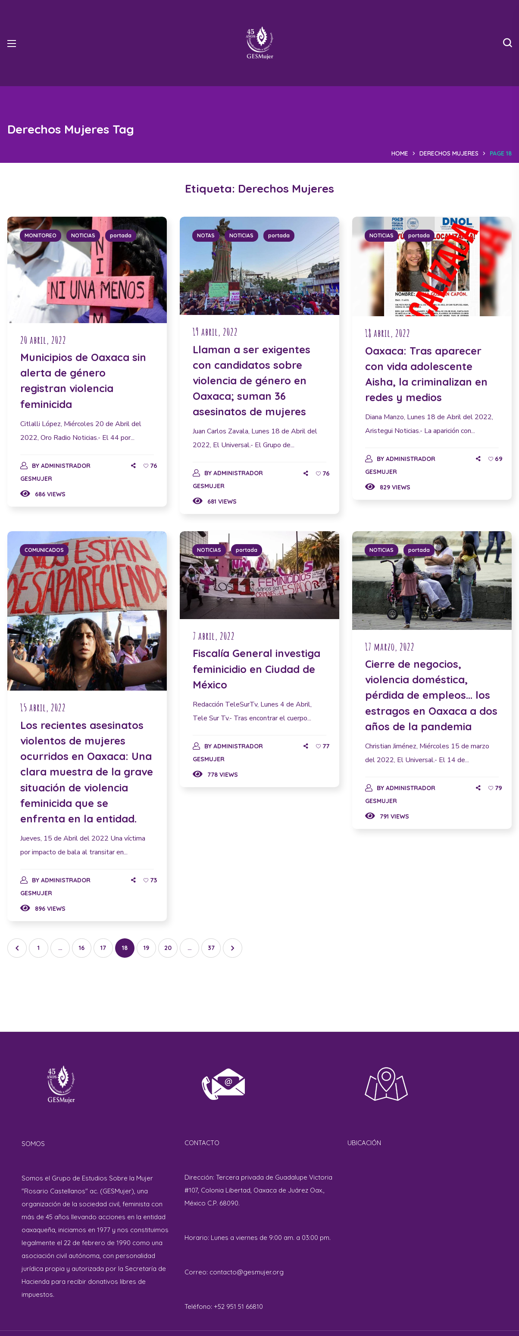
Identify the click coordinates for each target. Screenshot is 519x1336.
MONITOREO (40, 235)
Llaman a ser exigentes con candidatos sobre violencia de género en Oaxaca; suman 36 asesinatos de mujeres (251, 380)
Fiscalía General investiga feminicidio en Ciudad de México (256, 669)
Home (399, 153)
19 (146, 948)
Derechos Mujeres (448, 153)
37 (211, 948)
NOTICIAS (83, 235)
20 (168, 948)
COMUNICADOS (44, 550)
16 (81, 948)
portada (120, 235)
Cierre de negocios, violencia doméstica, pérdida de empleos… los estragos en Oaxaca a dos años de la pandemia (431, 695)
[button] (507, 43)
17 (103, 948)
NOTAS (206, 235)
